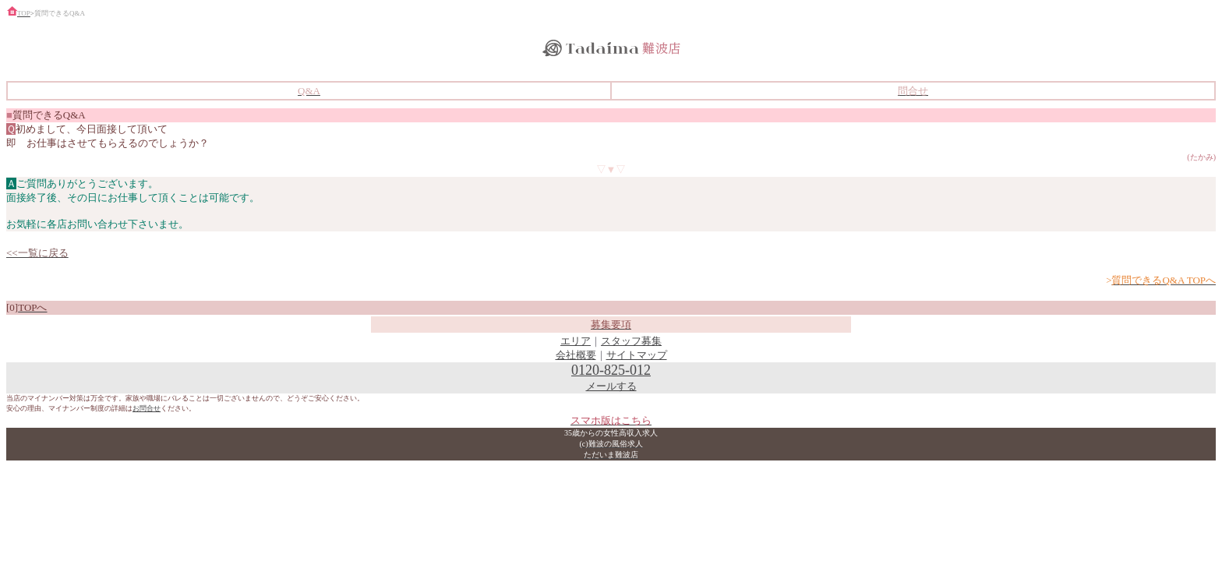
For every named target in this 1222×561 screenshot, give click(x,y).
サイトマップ (636, 355)
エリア (575, 341)
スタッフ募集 (631, 341)
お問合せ (146, 408)
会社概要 (576, 355)
